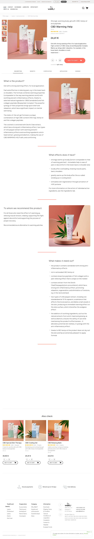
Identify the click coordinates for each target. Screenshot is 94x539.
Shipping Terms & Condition (47, 510)
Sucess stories (23, 507)
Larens (9, 513)
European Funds (47, 527)
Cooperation (23, 504)
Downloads (46, 507)
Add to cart (75, 60)
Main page (5, 16)
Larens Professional (10, 510)
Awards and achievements (35, 510)
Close (89, 532)
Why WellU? (34, 507)
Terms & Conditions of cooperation (47, 516)
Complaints (46, 520)
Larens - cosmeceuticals (18, 16)
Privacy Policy (22, 535)
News (32, 516)
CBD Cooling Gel (31, 443)
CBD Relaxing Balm (55, 443)
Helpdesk (45, 524)
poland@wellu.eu (80, 511)
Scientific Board (35, 513)
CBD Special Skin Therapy (12, 443)
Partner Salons (23, 513)
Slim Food (9, 518)
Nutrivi (9, 516)
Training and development (22, 510)
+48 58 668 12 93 (80, 507)
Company (34, 504)
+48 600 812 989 (80, 509)
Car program (22, 516)
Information (46, 504)
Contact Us (46, 522)
